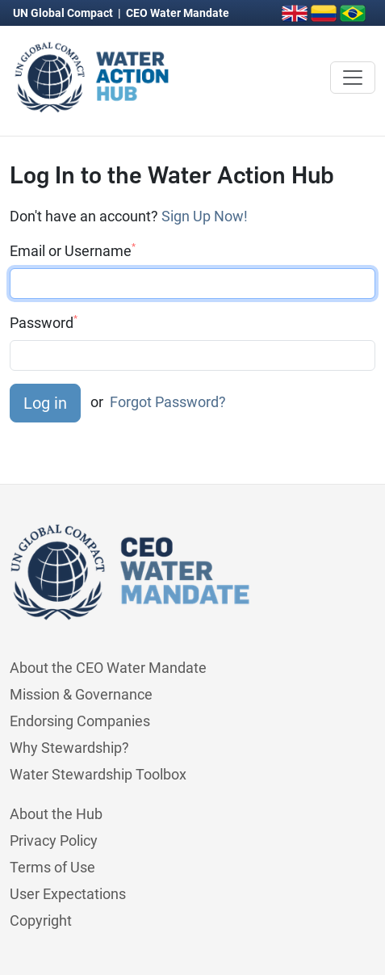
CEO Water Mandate (177, 12)
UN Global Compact (64, 12)
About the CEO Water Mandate (108, 667)
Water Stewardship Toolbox (98, 774)
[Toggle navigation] (352, 77)
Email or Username (73, 250)
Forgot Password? (168, 401)
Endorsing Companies (80, 720)
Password (43, 322)
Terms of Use (52, 867)
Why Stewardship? (69, 747)
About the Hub (56, 813)
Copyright (41, 920)
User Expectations (68, 893)
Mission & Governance (81, 694)
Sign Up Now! (204, 216)
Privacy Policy (54, 840)
